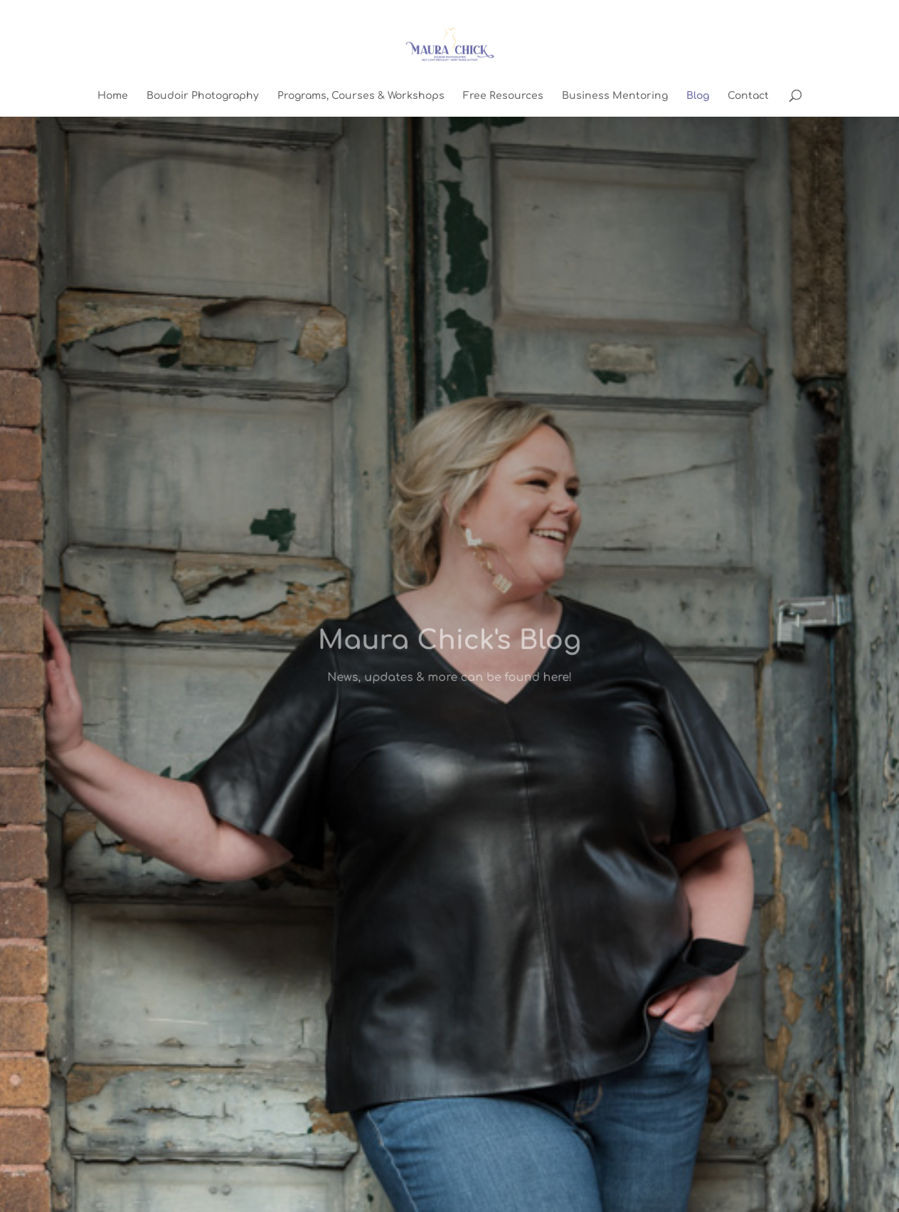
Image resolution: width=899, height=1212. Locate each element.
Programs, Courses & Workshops (361, 96)
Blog (697, 96)
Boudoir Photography (203, 96)
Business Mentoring (615, 96)
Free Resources (503, 96)
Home (112, 96)
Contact (748, 96)
